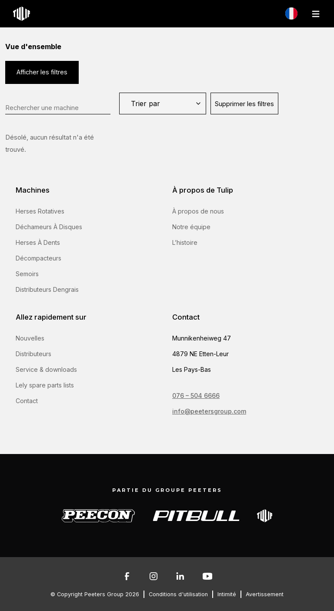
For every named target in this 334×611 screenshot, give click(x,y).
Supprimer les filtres (244, 104)
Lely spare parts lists (45, 385)
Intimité (226, 594)
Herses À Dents (38, 242)
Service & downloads (46, 369)
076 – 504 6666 (196, 395)
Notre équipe (191, 226)
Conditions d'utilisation (178, 594)
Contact (27, 400)
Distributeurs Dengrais (47, 289)
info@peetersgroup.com (209, 411)
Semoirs (27, 273)
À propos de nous (198, 211)
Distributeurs (33, 353)
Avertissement (265, 594)
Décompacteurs (38, 258)
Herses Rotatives (40, 211)
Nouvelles (30, 338)
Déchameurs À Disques (49, 226)
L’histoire (184, 242)
